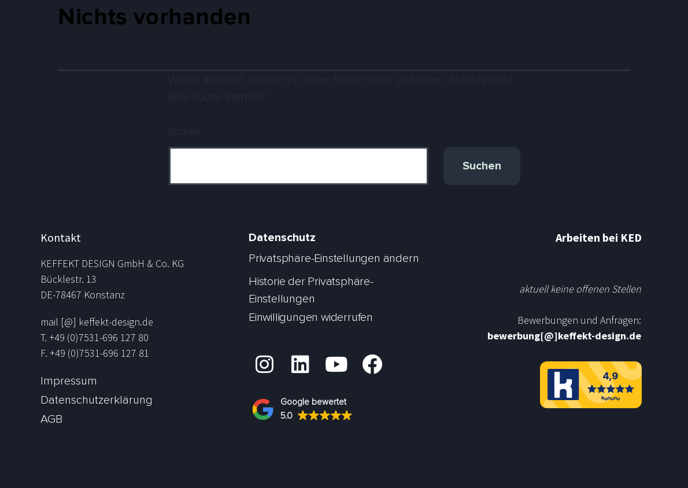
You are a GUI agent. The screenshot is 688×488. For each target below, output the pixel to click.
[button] (307, 409)
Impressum (68, 381)
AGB (51, 419)
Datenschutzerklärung (96, 400)
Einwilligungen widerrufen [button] (311, 317)
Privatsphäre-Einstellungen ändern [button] (334, 258)
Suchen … (188, 132)
